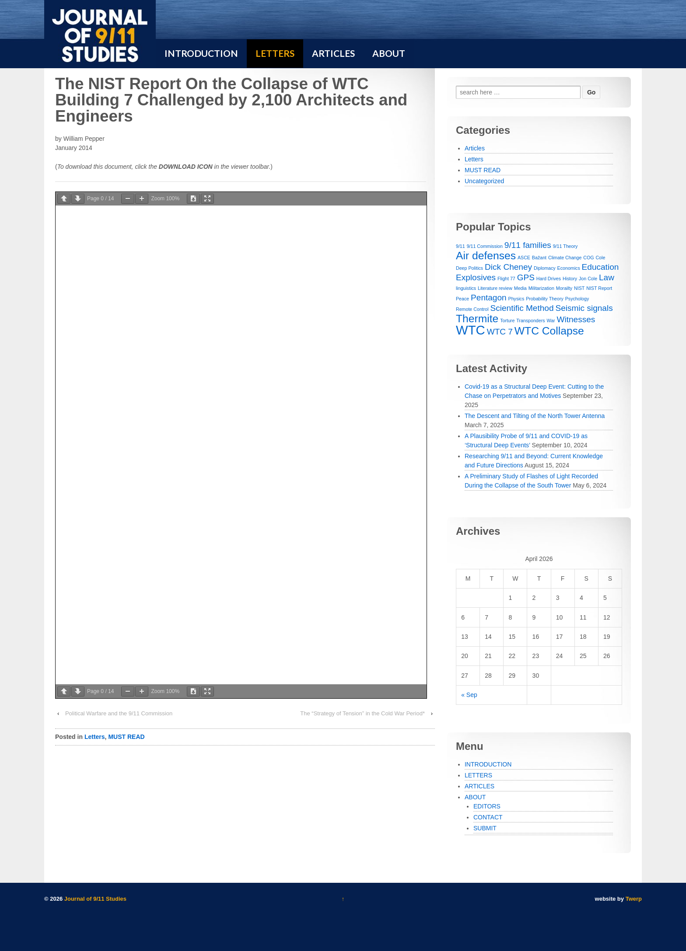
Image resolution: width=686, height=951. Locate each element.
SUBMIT (485, 828)
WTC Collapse (549, 330)
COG (588, 257)
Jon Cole (588, 278)
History (570, 278)
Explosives (476, 277)
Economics (568, 268)
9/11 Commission (485, 246)
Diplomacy (545, 268)
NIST (579, 288)
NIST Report (599, 288)
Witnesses (576, 319)
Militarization (541, 288)
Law (606, 277)
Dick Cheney (508, 267)
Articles (475, 148)
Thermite (477, 318)
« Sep (469, 694)
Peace (462, 298)
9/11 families (527, 245)
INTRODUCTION (488, 764)
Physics (516, 298)
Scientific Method (522, 308)
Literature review (495, 288)
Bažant (539, 257)
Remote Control (472, 309)
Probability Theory (545, 298)
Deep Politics (469, 268)
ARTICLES (479, 786)
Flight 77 (506, 278)
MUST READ (126, 736)
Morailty (564, 288)
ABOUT (475, 797)
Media (520, 288)
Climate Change (564, 257)
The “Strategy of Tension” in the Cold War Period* (362, 713)
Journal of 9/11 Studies (94, 898)
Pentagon (489, 297)
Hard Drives (548, 278)
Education (600, 267)
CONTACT (488, 817)
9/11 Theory (565, 246)
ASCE (524, 257)
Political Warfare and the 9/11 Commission (118, 713)
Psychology (577, 298)
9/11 (460, 246)
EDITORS (486, 806)
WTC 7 (500, 331)
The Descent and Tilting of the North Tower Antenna (535, 415)
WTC (470, 329)
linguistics (466, 288)
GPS (526, 277)
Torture (507, 320)
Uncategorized (484, 181)
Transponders (530, 320)
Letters (94, 736)
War (550, 320)
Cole (600, 257)
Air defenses (486, 255)
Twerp (634, 898)
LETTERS (478, 775)
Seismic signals (583, 308)
